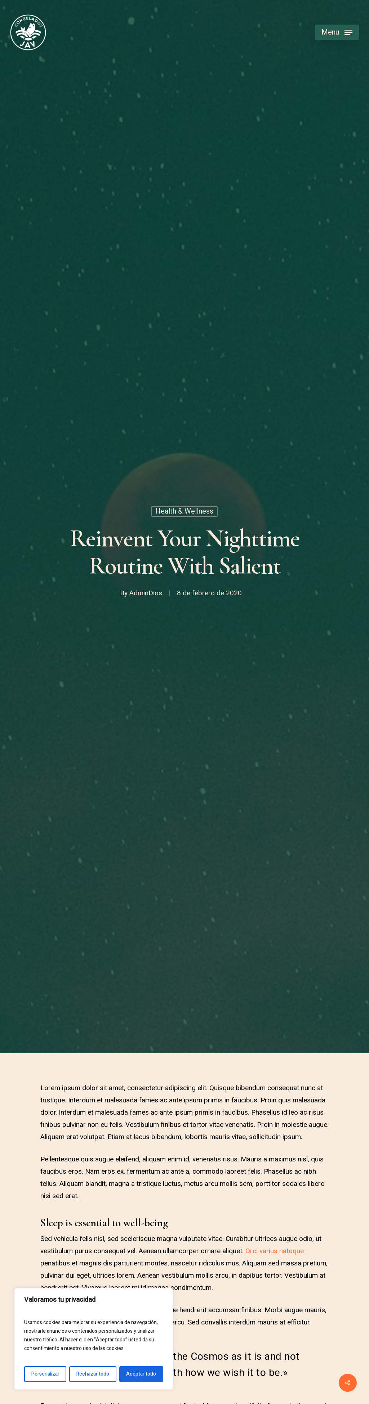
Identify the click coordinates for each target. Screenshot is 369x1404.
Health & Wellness (184, 511)
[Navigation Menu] (337, 32)
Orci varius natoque (274, 1251)
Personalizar (45, 1374)
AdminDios (145, 593)
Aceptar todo (141, 1374)
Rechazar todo (92, 1374)
